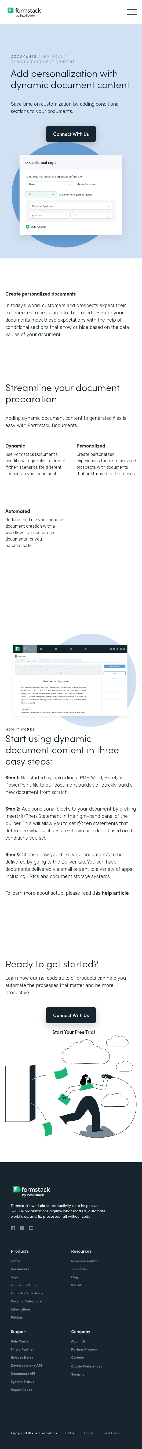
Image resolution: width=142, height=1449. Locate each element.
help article (115, 893)
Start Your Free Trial (73, 1032)
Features (52, 56)
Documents (24, 56)
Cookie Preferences (86, 1366)
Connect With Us (71, 133)
